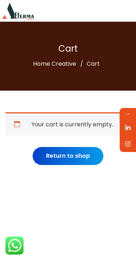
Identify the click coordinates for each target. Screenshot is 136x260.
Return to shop (68, 156)
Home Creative (54, 64)
